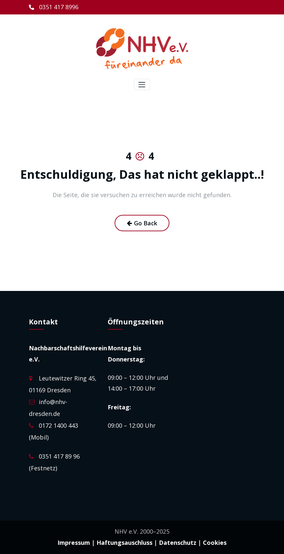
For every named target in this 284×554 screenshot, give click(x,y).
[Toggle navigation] (142, 84)
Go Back (142, 223)
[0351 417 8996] (53, 7)
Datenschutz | (180, 542)
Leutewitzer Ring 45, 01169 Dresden (63, 389)
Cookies (215, 542)
